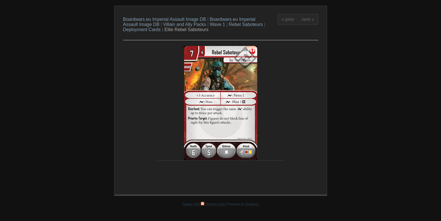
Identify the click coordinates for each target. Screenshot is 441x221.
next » (308, 19)
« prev (288, 19)
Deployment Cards (142, 29)
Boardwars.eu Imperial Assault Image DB (164, 19)
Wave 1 (217, 24)
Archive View (216, 204)
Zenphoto (252, 204)
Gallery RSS (193, 204)
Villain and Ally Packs (184, 24)
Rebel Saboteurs (246, 24)
